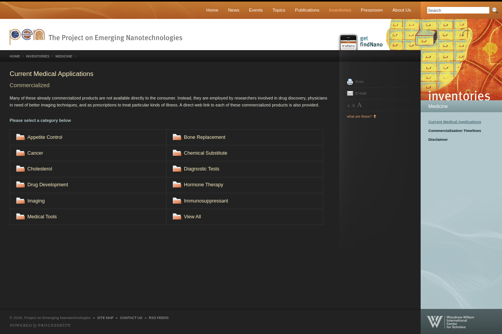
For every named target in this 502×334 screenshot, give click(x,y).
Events (256, 9)
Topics (279, 9)
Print (359, 81)
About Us (402, 9)
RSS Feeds (158, 318)
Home (212, 9)
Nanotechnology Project (96, 37)
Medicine (438, 106)
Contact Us (131, 318)
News (233, 9)
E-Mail (360, 93)
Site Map (105, 318)
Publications (307, 9)
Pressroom (372, 9)
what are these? (359, 116)
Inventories (340, 9)
